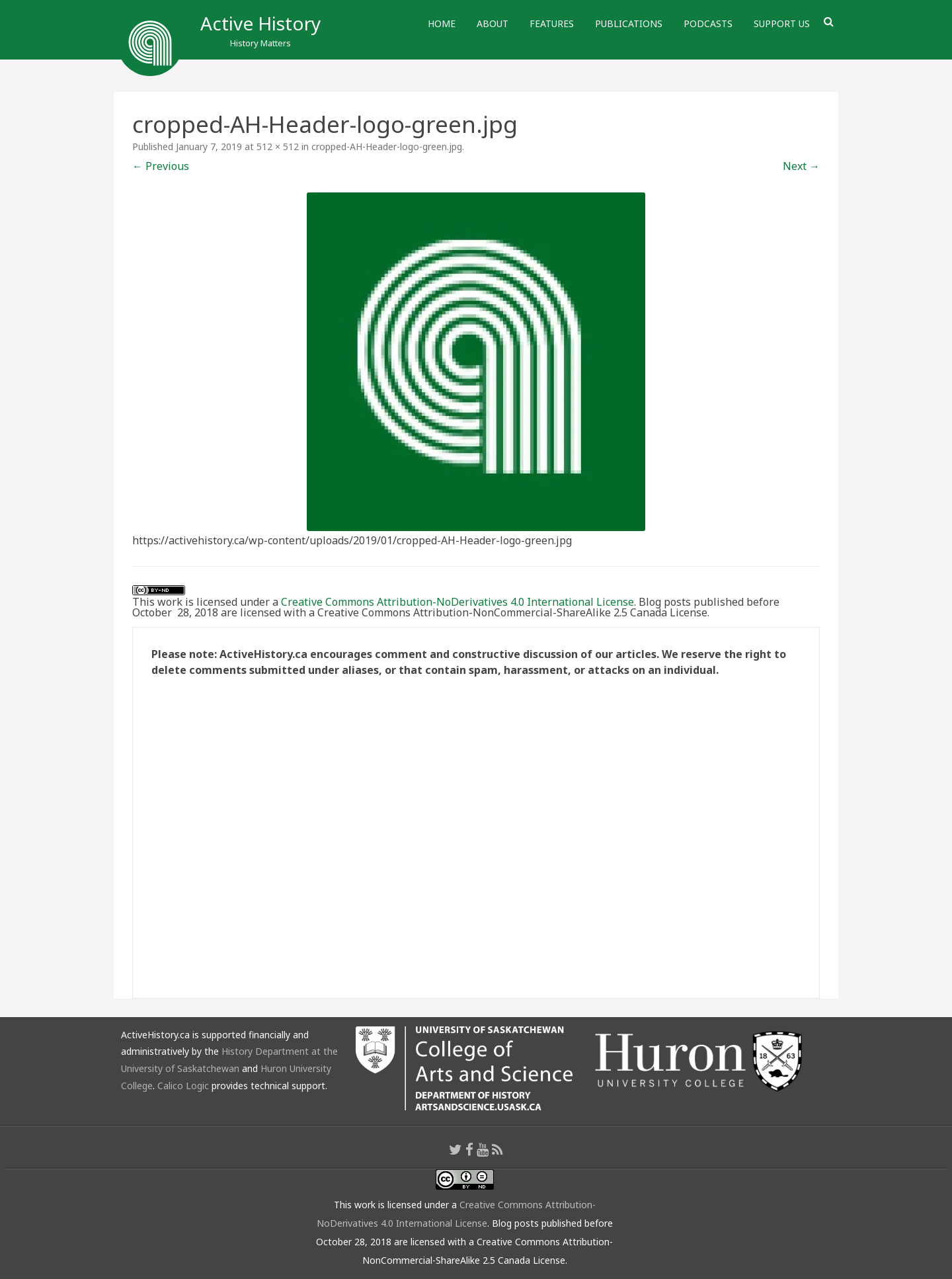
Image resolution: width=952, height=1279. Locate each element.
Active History (260, 23)
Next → (801, 166)
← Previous (160, 166)
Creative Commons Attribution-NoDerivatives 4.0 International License (457, 602)
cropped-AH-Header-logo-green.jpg (386, 146)
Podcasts (708, 23)
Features (552, 23)
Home (442, 23)
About (492, 23)
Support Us (782, 23)
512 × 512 (278, 146)
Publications (628, 23)
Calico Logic (183, 1085)
